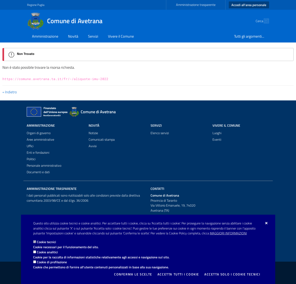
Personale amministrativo (44, 165)
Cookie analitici (47, 252)
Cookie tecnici (46, 241)
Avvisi (93, 146)
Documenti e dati (38, 172)
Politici (31, 159)
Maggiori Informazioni (228, 233)
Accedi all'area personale (248, 4)
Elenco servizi (160, 133)
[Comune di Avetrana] (67, 21)
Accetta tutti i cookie (178, 274)
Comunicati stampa (102, 139)
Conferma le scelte (133, 274)
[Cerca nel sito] (264, 21)
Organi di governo (39, 133)
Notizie (93, 133)
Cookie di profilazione (52, 262)
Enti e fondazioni (38, 152)
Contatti (157, 188)
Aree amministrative (40, 139)
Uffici (30, 146)
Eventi (216, 139)
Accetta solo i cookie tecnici (232, 274)
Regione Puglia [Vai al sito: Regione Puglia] (35, 5)
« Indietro (9, 92)
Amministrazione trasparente (196, 4)
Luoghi (216, 133)
